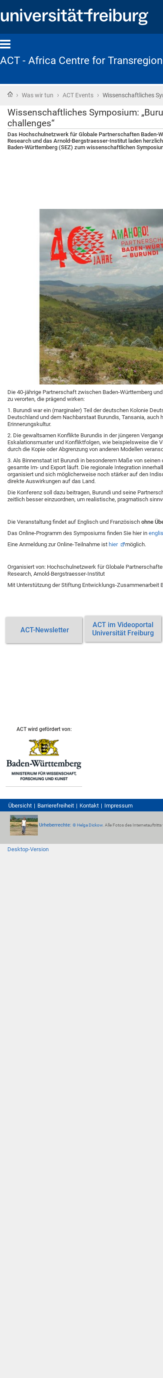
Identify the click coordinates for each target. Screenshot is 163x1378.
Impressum (118, 805)
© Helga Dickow (88, 825)
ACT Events (78, 95)
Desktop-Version (28, 849)
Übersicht (20, 805)
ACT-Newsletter (44, 630)
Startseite (10, 94)
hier (114, 544)
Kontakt (89, 805)
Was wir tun (37, 95)
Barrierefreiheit (55, 805)
